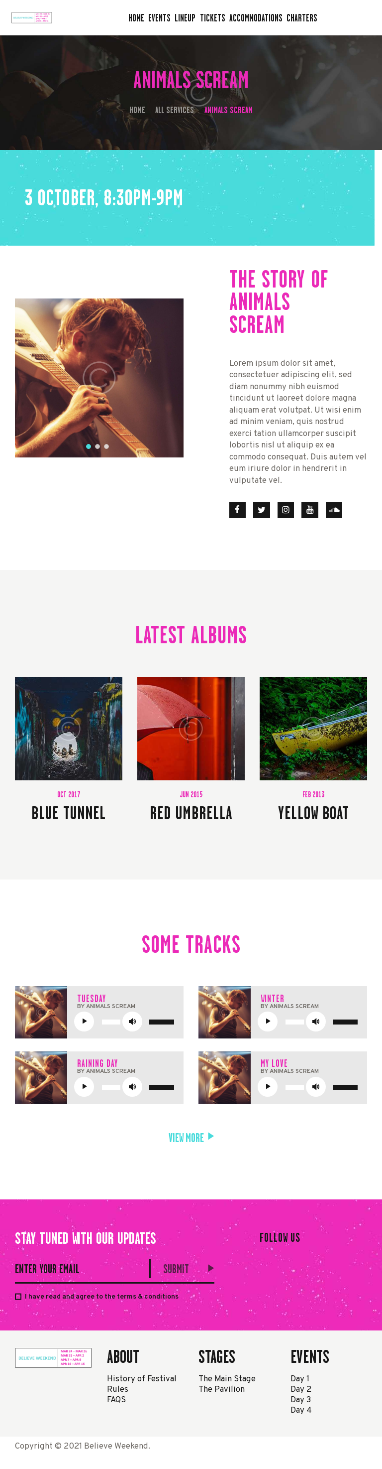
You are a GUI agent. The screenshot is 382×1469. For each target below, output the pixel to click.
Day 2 (300, 1389)
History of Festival (142, 1379)
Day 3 (300, 1400)
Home (137, 110)
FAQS (116, 1400)
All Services (174, 110)
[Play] (84, 1021)
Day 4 (301, 1410)
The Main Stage (227, 1379)
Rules (117, 1389)
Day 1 (299, 1379)
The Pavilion (221, 1389)
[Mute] (132, 1021)
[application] (127, 1021)
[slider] (111, 1022)
